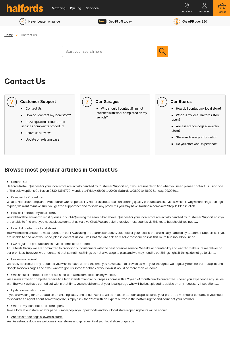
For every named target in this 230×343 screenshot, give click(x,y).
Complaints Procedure (27, 197)
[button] (186, 8)
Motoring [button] (59, 8)
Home (8, 35)
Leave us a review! (38, 133)
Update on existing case (42, 139)
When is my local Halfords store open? (37, 306)
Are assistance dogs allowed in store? (37, 317)
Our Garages (107, 101)
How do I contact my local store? (48, 115)
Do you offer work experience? (197, 144)
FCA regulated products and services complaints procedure (52, 244)
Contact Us (34, 108)
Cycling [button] (75, 8)
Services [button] (92, 8)
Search (162, 51)
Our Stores (181, 101)
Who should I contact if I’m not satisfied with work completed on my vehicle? (122, 113)
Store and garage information (196, 137)
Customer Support (38, 101)
